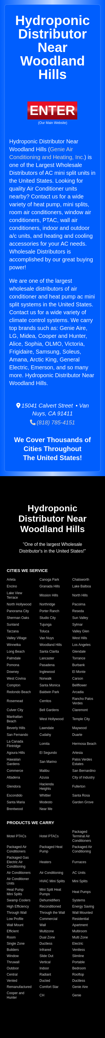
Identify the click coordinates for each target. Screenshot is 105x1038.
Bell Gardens (49, 710)
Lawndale (46, 728)
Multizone (46, 931)
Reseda (78, 611)
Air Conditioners (19, 873)
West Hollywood (51, 719)
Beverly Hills (16, 728)
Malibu (44, 771)
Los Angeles (81, 645)
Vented (12, 981)
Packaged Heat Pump (50, 849)
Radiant (45, 974)
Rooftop (78, 974)
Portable (78, 962)
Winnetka (14, 645)
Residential (80, 919)
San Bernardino (83, 771)
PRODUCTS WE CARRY (30, 822)
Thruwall (13, 962)
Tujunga (45, 625)
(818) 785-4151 (52, 422)
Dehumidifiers (49, 900)
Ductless (45, 944)
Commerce (15, 771)
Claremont (80, 710)
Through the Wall (52, 913)
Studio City (47, 618)
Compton (13, 685)
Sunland (13, 625)
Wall (42, 925)
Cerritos (45, 701)
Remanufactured (19, 987)
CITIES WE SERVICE (27, 570)
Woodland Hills (50, 645)
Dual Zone (47, 937)
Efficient (12, 931)
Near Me (45, 809)
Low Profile (15, 919)
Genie (76, 995)
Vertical (44, 962)
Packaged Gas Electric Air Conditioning (18, 862)
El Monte (78, 672)
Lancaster (46, 658)
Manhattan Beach (15, 719)
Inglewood (47, 672)
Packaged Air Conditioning (82, 849)
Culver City (15, 710)
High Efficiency (18, 906)
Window (13, 956)
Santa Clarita (49, 651)
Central (12, 974)
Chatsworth (80, 580)
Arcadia (78, 692)
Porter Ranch (49, 611)
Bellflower (79, 685)
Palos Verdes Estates (82, 761)
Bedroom (79, 968)
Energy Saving (83, 906)
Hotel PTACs (49, 836)
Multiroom (79, 931)
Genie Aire (80, 987)
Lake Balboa (81, 586)
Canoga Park (49, 580)
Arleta (11, 580)
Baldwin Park (49, 692)
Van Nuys (46, 638)
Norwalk (45, 678)
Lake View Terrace (14, 595)
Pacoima (78, 604)
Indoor (44, 968)
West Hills (79, 638)
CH (41, 995)
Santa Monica (49, 685)
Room (11, 937)
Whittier (45, 795)
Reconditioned (50, 906)
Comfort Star (49, 987)
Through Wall (17, 913)
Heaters (45, 862)
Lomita (44, 744)
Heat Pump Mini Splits (15, 892)
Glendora (13, 786)
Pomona (13, 665)
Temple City (81, 719)
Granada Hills (49, 586)
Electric (77, 944)
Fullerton (78, 786)
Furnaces (79, 862)
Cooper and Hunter (15, 995)
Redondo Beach (19, 692)
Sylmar (77, 625)
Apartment (80, 925)
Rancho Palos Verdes (82, 701)
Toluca (44, 631)
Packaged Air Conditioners (17, 849)
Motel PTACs (16, 836)
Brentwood (15, 809)
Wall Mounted (82, 913)
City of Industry (83, 777)
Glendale (79, 651)
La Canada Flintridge (15, 744)
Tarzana (13, 631)
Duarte (77, 735)
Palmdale (14, 658)
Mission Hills (48, 595)
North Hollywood (19, 604)
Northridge (47, 604)
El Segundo (48, 753)
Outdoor (13, 968)
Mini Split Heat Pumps (50, 892)
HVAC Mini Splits (52, 881)
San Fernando (17, 735)
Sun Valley (80, 618)
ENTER (52, 110)
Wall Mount (15, 925)
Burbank (78, 665)
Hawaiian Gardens (13, 761)
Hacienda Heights (46, 786)
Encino (12, 586)
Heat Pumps (81, 892)
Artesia (77, 753)
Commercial (48, 919)
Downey (13, 672)
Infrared (45, 950)
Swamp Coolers (19, 900)
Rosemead (15, 701)
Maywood (79, 728)
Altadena (13, 777)
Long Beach (16, 651)
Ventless (78, 950)
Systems (78, 900)
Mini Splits (80, 881)
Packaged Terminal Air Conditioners (81, 836)
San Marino (48, 762)
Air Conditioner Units (18, 881)
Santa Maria (16, 802)
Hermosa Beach (84, 744)
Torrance (78, 658)
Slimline (78, 956)
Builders (13, 950)
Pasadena (47, 665)
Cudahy (45, 735)
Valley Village (17, 638)
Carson (77, 678)
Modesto (45, 802)
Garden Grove (83, 802)
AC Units (78, 873)
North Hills (80, 595)
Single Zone (16, 944)
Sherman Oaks (18, 618)
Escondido (14, 795)
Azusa (44, 777)
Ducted (44, 981)
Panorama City (18, 611)
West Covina (16, 678)
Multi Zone (80, 937)
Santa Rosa (81, 795)
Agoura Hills (16, 753)
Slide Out (46, 956)
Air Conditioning (51, 873)
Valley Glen (80, 631)
